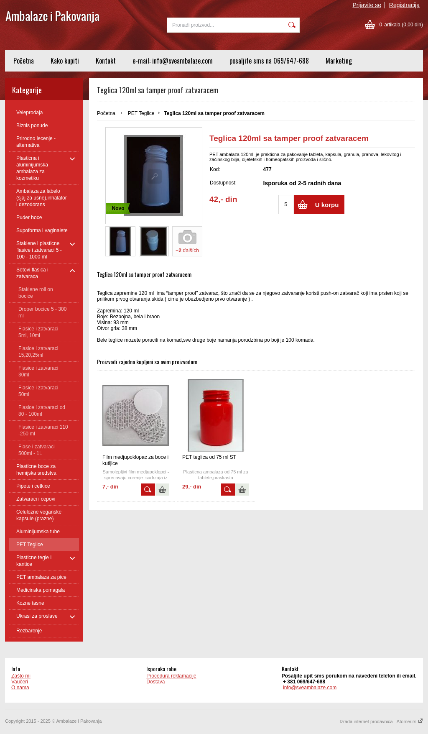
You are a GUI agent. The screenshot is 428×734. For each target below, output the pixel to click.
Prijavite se (367, 5)
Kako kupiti (65, 61)
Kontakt (106, 61)
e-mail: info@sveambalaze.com (172, 61)
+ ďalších (187, 250)
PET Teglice (141, 113)
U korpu (327, 204)
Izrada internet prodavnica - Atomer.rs (381, 721)
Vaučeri (19, 682)
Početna (23, 61)
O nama (20, 688)
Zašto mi (21, 676)
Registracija (404, 5)
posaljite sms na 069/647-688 (269, 61)
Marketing (339, 61)
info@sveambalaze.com (309, 688)
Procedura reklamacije (171, 676)
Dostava (155, 682)
